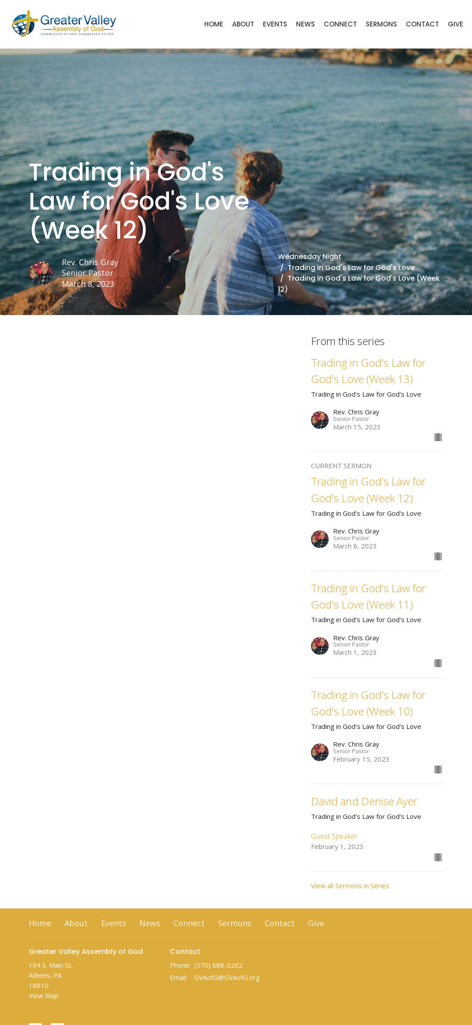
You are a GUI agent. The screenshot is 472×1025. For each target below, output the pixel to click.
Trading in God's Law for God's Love (351, 268)
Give (455, 24)
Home (213, 24)
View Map (43, 995)
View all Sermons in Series (350, 885)
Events (275, 24)
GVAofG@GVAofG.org (227, 977)
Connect (340, 24)
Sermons (381, 24)
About (243, 24)
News (305, 24)
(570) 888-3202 (218, 965)
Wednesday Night (309, 257)
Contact (422, 24)
